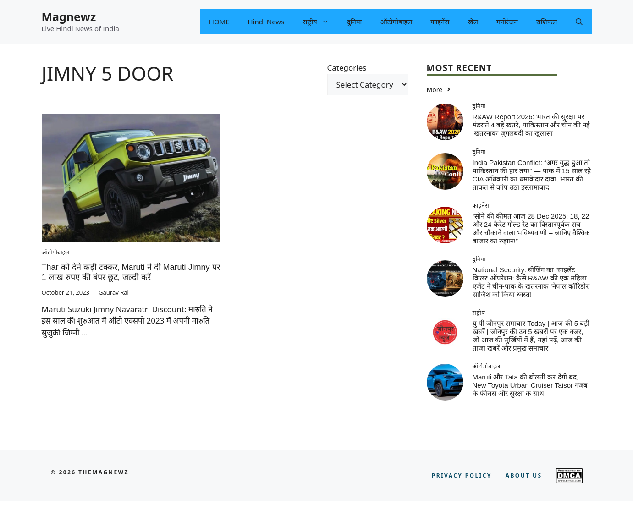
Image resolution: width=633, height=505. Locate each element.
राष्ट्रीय (320, 21)
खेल (473, 21)
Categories (347, 67)
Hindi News (266, 21)
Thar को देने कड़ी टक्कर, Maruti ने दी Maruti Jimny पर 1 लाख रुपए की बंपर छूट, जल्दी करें (131, 272)
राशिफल (546, 21)
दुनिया (354, 21)
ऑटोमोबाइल (396, 21)
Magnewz (69, 16)
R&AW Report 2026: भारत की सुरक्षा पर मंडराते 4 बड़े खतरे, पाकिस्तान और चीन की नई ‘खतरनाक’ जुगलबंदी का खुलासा (531, 125)
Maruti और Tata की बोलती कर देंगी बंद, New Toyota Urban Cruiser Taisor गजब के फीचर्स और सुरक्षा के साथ (530, 385)
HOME (219, 21)
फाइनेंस (439, 21)
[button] (579, 21)
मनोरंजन (507, 21)
